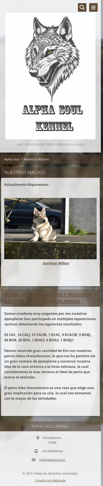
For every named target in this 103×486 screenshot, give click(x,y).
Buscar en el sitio (82, 7)
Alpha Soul (12, 159)
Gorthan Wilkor (56, 263)
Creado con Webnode (50, 480)
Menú (93, 7)
